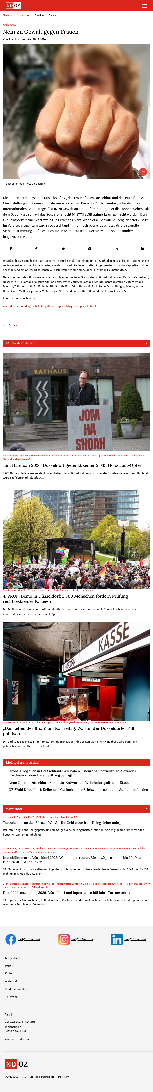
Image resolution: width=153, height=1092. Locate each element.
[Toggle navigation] (144, 6)
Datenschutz (47, 1076)
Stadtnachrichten (16, 989)
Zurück (12, 325)
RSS (24, 1076)
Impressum (63, 1076)
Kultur (9, 973)
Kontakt (33, 1076)
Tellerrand (11, 997)
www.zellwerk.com (17, 1039)
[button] (10, 249)
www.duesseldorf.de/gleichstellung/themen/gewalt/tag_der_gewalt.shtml (49, 306)
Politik (19, 15)
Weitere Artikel (23, 343)
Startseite (8, 15)
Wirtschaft (14, 809)
